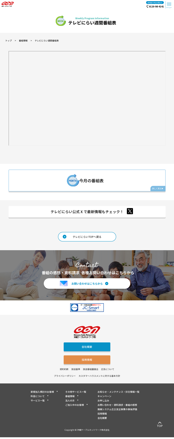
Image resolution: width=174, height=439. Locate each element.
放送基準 (75, 370)
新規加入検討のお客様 (42, 393)
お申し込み (103, 402)
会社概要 (87, 348)
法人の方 (70, 402)
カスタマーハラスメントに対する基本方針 (99, 377)
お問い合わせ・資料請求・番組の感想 (117, 406)
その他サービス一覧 (75, 393)
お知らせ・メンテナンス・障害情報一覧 (118, 393)
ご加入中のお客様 (74, 406)
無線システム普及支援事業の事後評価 (117, 411)
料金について (38, 398)
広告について (107, 370)
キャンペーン (104, 398)
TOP (160, 426)
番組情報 (70, 398)
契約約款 (64, 370)
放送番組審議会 (90, 370)
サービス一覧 (38, 402)
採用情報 (87, 361)
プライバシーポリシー (65, 377)
